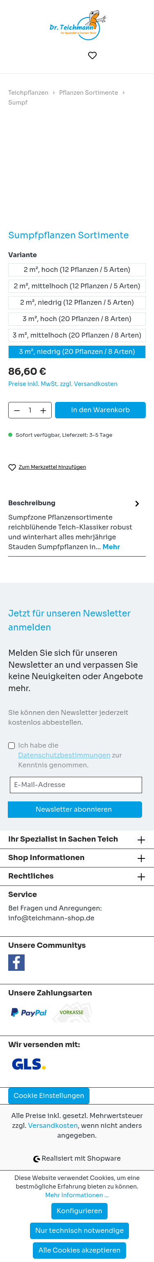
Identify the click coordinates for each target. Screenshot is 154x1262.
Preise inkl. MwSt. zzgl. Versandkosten (62, 384)
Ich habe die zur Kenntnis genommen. (70, 755)
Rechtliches (30, 876)
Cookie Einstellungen (49, 1095)
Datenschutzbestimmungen (64, 755)
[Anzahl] (30, 410)
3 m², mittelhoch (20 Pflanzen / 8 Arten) (77, 335)
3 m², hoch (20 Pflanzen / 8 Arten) (77, 319)
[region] (77, 174)
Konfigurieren (79, 1211)
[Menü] (20, 55)
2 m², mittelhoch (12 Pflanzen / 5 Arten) (77, 286)
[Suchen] (72, 55)
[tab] (75, 524)
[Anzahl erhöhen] (43, 410)
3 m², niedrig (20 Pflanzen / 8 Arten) (77, 351)
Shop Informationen (46, 857)
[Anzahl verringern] (16, 410)
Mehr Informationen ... (77, 1195)
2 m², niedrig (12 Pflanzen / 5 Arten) (77, 302)
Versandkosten (53, 1125)
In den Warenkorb (100, 410)
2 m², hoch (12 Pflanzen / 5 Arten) (77, 269)
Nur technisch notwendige (79, 1230)
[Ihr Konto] (113, 55)
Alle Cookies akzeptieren (79, 1250)
